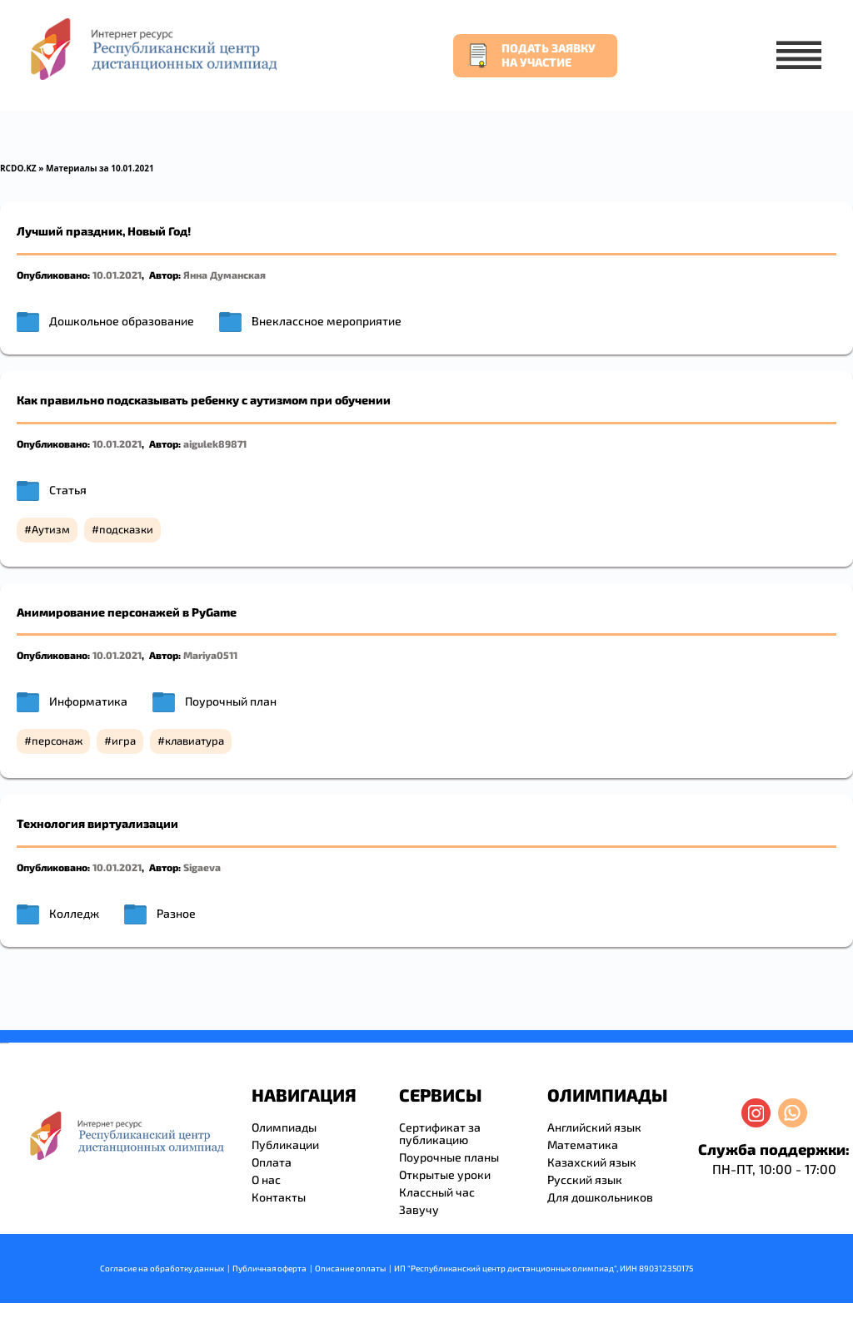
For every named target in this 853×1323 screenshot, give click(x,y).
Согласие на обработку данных (162, 1268)
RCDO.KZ (18, 168)
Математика (582, 1144)
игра (124, 740)
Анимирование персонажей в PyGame (127, 612)
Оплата (272, 1162)
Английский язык (594, 1127)
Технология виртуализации (97, 823)
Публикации (285, 1144)
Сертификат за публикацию (440, 1133)
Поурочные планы (449, 1157)
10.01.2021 (117, 274)
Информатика (88, 701)
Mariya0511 (210, 655)
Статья (68, 490)
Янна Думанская (224, 274)
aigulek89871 (215, 443)
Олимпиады (284, 1127)
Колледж (74, 913)
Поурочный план (231, 701)
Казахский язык (591, 1162)
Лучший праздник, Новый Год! (104, 231)
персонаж (57, 740)
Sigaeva (202, 867)
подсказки (126, 529)
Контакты (279, 1197)
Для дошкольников (600, 1197)
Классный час (437, 1192)
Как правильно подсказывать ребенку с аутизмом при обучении (204, 400)
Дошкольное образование (121, 321)
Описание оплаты (350, 1268)
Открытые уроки (445, 1174)
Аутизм (51, 529)
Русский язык (584, 1179)
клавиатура (194, 740)
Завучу (419, 1209)
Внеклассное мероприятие (327, 321)
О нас (266, 1179)
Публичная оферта (269, 1268)
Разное (176, 913)
